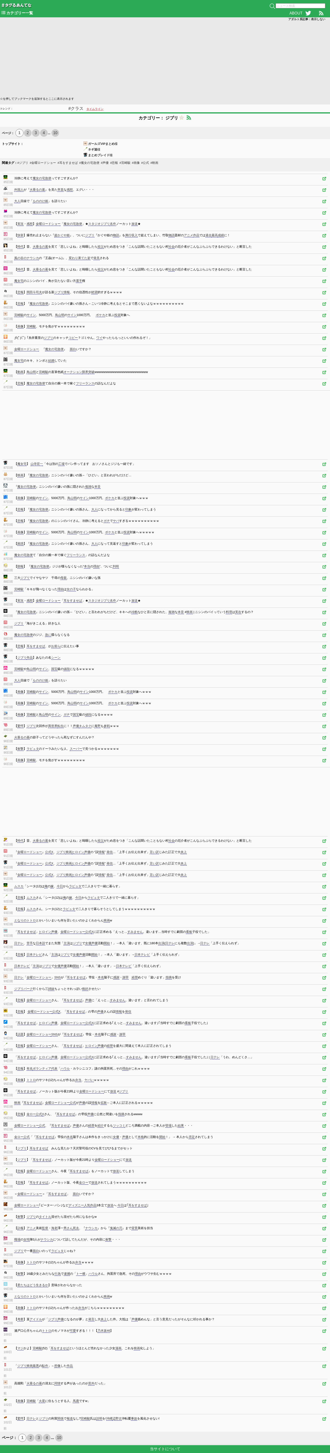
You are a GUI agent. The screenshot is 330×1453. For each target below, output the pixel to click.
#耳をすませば (67, 163)
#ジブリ (22, 163)
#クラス (76, 108)
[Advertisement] (142, 58)
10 (55, 133)
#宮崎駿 (124, 163)
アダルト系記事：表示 (306, 19)
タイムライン (94, 109)
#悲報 (114, 163)
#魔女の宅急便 (89, 163)
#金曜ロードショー (43, 163)
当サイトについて (165, 1449)
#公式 (145, 163)
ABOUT (295, 13)
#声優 (105, 163)
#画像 (136, 163)
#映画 (154, 163)
